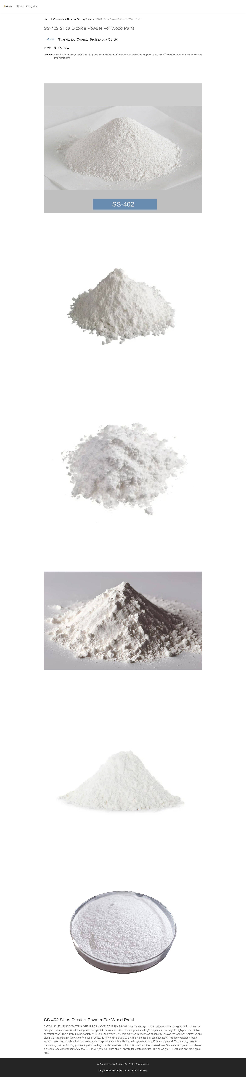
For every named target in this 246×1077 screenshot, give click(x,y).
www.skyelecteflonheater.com (113, 54)
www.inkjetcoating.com (86, 54)
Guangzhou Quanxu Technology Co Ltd (88, 39)
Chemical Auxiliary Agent (79, 19)
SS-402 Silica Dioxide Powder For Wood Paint (89, 28)
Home (47, 19)
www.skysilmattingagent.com (143, 54)
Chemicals (58, 19)
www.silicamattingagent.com (172, 54)
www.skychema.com (64, 54)
